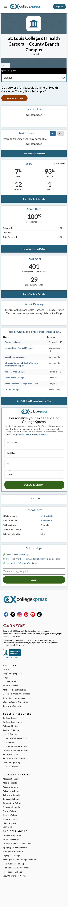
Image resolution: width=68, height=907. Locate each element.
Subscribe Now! (34, 484)
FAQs (5, 677)
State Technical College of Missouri (21, 383)
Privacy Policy (41, 434)
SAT (53, 133)
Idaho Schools (9, 823)
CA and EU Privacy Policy (36, 634)
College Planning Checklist (15, 750)
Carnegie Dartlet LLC (25, 631)
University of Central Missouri (19, 348)
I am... (10, 471)
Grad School (8, 742)
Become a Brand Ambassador (16, 694)
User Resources (10, 766)
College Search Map (12, 722)
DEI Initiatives (9, 682)
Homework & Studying (13, 864)
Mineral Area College (15, 372)
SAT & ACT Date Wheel (14, 758)
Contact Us (8, 669)
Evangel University (14, 342)
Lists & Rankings (11, 734)
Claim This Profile (14, 98)
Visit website (47, 516)
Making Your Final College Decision (19, 859)
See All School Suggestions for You (34, 401)
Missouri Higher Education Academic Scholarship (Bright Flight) (33, 559)
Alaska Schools (10, 783)
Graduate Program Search (15, 746)
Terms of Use (25, 434)
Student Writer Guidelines (15, 702)
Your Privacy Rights (54, 634)
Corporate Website (12, 706)
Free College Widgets (13, 762)
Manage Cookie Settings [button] (12, 636)
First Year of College (12, 872)
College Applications (13, 835)
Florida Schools (10, 811)
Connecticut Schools (13, 803)
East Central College (14, 377)
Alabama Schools (11, 779)
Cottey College (12, 389)
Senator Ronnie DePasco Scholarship (22, 563)
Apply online (46, 520)
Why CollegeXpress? (13, 673)
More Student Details (34, 199)
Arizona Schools (10, 787)
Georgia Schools (10, 815)
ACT (61, 133)
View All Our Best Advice (14, 876)
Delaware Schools (11, 807)
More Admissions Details (34, 153)
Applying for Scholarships (15, 847)
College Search (10, 718)
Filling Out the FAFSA (13, 851)
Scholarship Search (12, 726)
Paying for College (11, 855)
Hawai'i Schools (10, 819)
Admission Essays (11, 839)
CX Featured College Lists (15, 738)
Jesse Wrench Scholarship (17, 554)
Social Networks (10, 685)
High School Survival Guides (16, 868)
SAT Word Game (10, 754)
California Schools (11, 795)
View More (7, 826)
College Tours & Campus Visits (17, 843)
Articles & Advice (11, 730)
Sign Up (59, 6)
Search (34, 580)
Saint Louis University (15, 357)
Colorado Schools (11, 799)
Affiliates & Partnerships (14, 690)
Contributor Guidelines (14, 698)
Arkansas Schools (11, 791)
